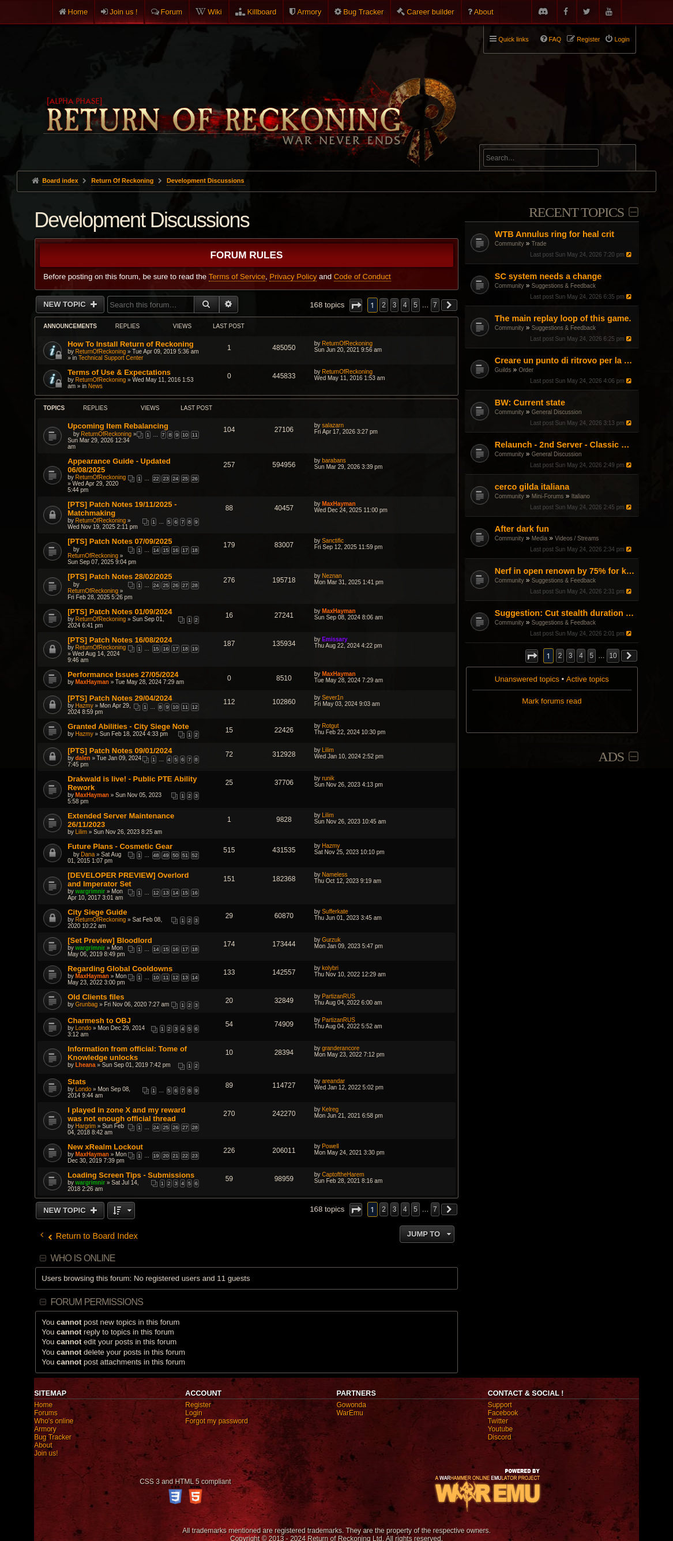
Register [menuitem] (588, 39)
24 (175, 479)
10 (185, 435)
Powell (330, 1146)
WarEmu (349, 1413)
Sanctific (333, 541)
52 (195, 855)
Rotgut (330, 726)
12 (195, 707)
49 (165, 855)
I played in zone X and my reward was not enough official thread (126, 1114)
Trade (539, 243)
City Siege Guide (97, 912)
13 (165, 893)
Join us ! (123, 11)
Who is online (82, 1258)
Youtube (500, 1429)
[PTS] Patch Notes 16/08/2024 (119, 640)
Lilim (328, 750)
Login (193, 1413)
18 (195, 550)
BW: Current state (530, 402)
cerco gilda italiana (532, 486)
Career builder (430, 11)
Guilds (503, 370)
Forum (172, 11)
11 (195, 435)
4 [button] (581, 656)
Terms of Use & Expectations (119, 372)
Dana (88, 854)
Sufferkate (335, 911)
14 (156, 550)
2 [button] (560, 656)
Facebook (503, 1413)
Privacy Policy (293, 276)
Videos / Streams (577, 538)
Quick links (513, 39)
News (95, 386)
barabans (334, 460)
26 (195, 479)
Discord (500, 1437)
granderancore (340, 1048)
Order (526, 370)
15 (165, 550)
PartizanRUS (338, 996)
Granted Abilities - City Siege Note (128, 726)
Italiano (581, 496)
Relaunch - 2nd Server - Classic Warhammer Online (565, 444)
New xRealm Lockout (105, 1146)
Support (500, 1405)
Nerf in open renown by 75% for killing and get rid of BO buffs (565, 571)
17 (185, 550)
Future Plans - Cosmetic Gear (119, 846)
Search (620, 159)
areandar (333, 1081)
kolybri (330, 968)
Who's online (53, 1421)
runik (328, 778)
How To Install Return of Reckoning (130, 344)
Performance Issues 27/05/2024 (122, 674)
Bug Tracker (363, 11)
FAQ (555, 39)
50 (175, 855)
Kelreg (330, 1109)
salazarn (333, 425)
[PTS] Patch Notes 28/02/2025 (119, 576)
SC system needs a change (548, 276)
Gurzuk (331, 940)
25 (185, 479)
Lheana (86, 1065)
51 (185, 855)
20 (165, 1156)
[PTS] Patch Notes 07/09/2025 (119, 541)
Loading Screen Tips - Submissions (130, 1175)
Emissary (334, 639)
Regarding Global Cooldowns (119, 968)
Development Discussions (141, 220)
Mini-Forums (548, 496)
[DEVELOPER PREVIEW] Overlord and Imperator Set (128, 879)
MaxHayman (338, 504)
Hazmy (84, 705)
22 (156, 479)
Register (198, 1405)
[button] (531, 656)
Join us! (46, 1453)
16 (175, 550)
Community (509, 243)
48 (156, 855)
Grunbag (87, 1004)
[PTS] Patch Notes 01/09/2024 (119, 611)
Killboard (262, 11)
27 (185, 585)
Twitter (498, 1421)
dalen (83, 758)
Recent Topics (576, 212)
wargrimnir (91, 891)
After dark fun (522, 528)
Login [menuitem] (621, 39)
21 (175, 1156)
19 (195, 649)
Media (539, 538)
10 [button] (612, 656)
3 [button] (571, 656)
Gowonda (351, 1405)
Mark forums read (551, 701)
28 (195, 585)
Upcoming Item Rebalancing (117, 426)
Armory (309, 11)
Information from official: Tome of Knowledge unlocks (127, 1053)
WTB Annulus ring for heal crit (554, 234)
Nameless (334, 874)
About (484, 11)
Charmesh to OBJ (99, 1020)
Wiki (215, 11)
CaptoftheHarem (343, 1174)
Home (78, 11)
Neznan (331, 576)
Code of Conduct (362, 276)
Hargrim (86, 1126)
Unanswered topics (527, 679)
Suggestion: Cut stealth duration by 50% (565, 613)
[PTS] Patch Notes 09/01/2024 (119, 750)
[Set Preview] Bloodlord (109, 940)
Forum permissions (96, 1302)
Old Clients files (95, 997)
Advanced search (519, 139)
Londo (84, 1028)
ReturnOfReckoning (101, 351)
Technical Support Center (110, 358)
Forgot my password (216, 1421)
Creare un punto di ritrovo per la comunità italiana (565, 360)
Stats (76, 1081)
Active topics (587, 679)
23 (165, 479)
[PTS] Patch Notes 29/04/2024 (119, 698)
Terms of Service (237, 276)
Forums (46, 1413)
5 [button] (592, 656)
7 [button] (435, 305)
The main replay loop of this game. (563, 318)
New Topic (65, 304)
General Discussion (557, 412)
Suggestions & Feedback (564, 286)
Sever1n (332, 697)
